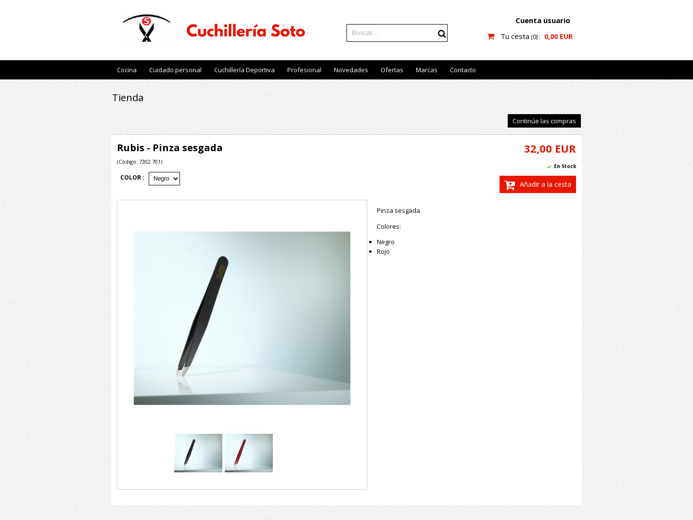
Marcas (426, 69)
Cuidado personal (175, 69)
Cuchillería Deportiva (244, 69)
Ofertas (392, 69)
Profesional (304, 69)
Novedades (351, 69)
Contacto (463, 69)
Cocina (127, 69)
